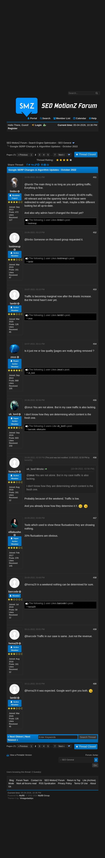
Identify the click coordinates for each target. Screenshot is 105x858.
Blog (11, 780)
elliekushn (41, 429)
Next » (62, 155)
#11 (94, 177)
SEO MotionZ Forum (17, 143)
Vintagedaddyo (26, 798)
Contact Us (36, 780)
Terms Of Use (81, 783)
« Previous (23, 155)
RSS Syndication (47, 783)
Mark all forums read (26, 783)
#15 (94, 400)
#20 (94, 684)
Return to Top (73, 780)
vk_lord (31, 373)
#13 (94, 289)
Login (37, 125)
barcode (31, 429)
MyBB (21, 795)
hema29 (13, 471)
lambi (30, 184)
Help (93, 118)
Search (45, 118)
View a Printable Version (21, 755)
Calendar (79, 118)
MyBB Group (43, 795)
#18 (94, 577)
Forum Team (22, 780)
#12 (94, 232)
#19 (94, 629)
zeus (30, 318)
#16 (94, 457)
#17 (94, 518)
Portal (32, 118)
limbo (13, 191)
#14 (94, 344)
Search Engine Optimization (42, 143)
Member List (61, 118)
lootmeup (32, 223)
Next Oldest (16, 736)
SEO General (64, 143)
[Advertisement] (42, 43)
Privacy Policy (65, 783)
